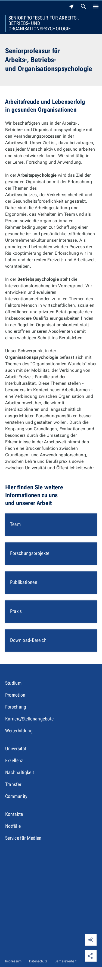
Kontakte (14, 814)
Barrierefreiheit (65, 961)
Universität (16, 748)
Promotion (15, 695)
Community (16, 796)
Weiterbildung (19, 730)
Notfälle (13, 826)
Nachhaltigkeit (19, 772)
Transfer (13, 784)
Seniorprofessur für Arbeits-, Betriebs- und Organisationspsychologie (43, 23)
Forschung (15, 707)
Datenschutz (38, 961)
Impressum (13, 961)
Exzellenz (14, 760)
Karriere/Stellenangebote (29, 719)
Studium (13, 683)
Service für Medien (23, 838)
